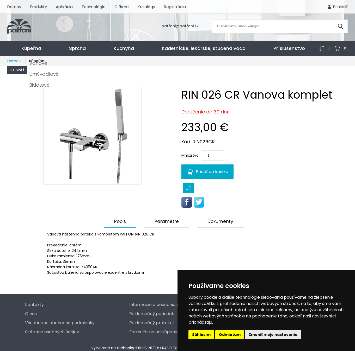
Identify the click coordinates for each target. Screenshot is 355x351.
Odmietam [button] (230, 334)
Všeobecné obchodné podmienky (60, 323)
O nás (31, 314)
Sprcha (77, 48)
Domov (14, 6)
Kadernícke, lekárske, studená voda (204, 48)
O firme (121, 6)
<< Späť (17, 70)
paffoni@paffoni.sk (180, 26)
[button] (92, 135)
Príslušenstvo (289, 48)
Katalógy (146, 6)
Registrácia (175, 6)
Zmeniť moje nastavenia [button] (273, 334)
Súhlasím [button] (201, 334)
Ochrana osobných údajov (52, 332)
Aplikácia (64, 6)
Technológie (94, 6)
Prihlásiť (340, 6)
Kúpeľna (31, 48)
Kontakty (34, 305)
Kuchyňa (124, 48)
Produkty (38, 6)
